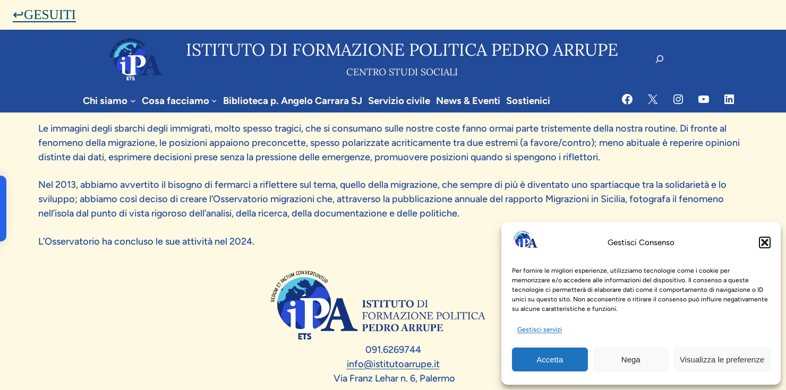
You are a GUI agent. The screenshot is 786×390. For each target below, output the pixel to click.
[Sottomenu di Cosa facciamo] (214, 100)
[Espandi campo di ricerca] (659, 59)
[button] (764, 242)
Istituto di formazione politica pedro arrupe (402, 49)
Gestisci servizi (539, 329)
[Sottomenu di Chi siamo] (133, 100)
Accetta (549, 359)
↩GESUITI (44, 14)
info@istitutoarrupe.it (393, 364)
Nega (630, 359)
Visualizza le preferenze (722, 359)
